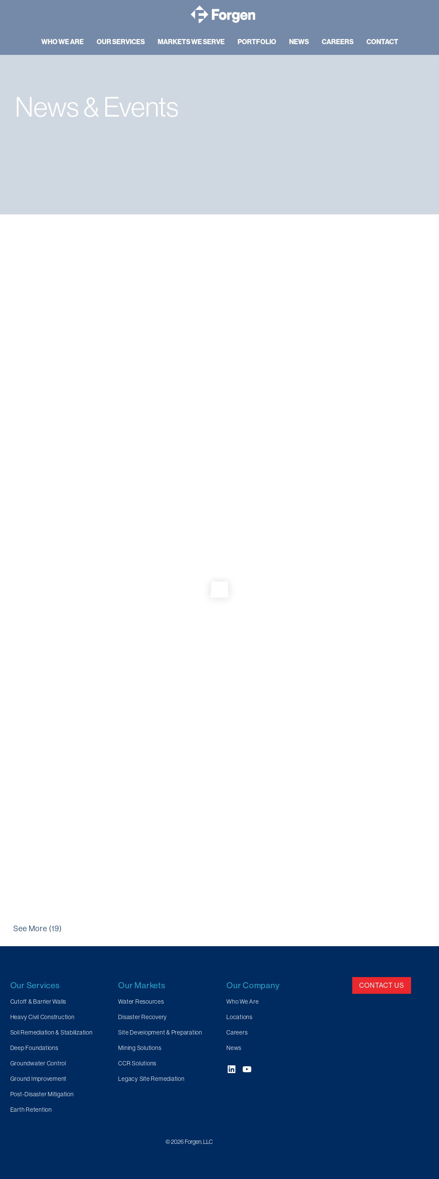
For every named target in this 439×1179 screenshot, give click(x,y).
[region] (219, 107)
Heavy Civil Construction (42, 1017)
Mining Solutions (139, 1047)
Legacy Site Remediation (151, 1078)
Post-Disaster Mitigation (42, 1094)
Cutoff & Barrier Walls (38, 1001)
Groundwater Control (38, 1063)
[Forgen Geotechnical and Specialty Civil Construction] (223, 14)
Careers (236, 1032)
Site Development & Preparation (160, 1032)
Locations (239, 1017)
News (233, 1047)
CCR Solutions (137, 1063)
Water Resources (141, 1001)
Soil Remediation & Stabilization (51, 1032)
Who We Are (242, 1001)
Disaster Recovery (142, 1017)
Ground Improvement (38, 1078)
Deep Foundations (34, 1047)
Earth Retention (31, 1109)
